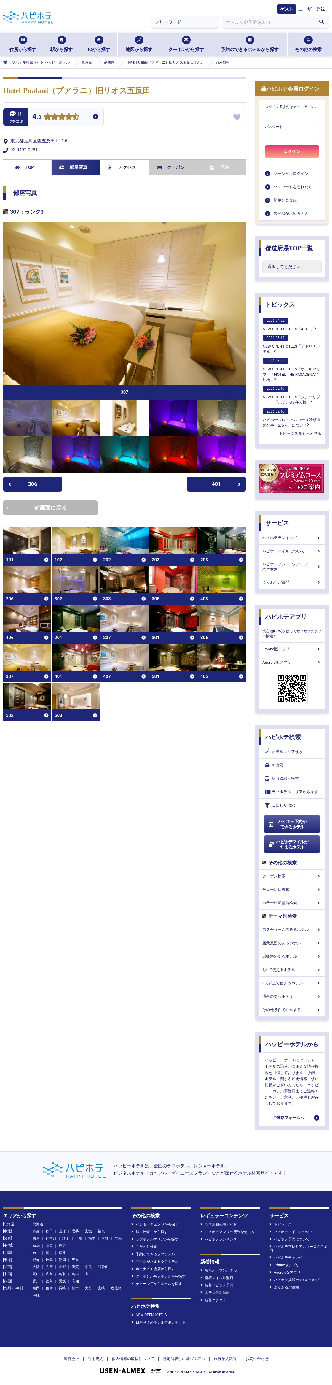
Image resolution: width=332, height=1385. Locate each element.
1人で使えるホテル (292, 969)
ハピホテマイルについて (292, 551)
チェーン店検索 (292, 889)
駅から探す (61, 44)
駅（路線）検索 (282, 778)
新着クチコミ (213, 1300)
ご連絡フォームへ (288, 1117)
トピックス (280, 304)
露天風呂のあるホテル (292, 943)
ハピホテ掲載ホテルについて (294, 1280)
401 (226, 484)
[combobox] (268, 22)
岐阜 (49, 1260)
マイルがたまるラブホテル (154, 1261)
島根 (75, 1274)
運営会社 (71, 1359)
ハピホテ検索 (283, 737)
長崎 (62, 1288)
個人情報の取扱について (133, 1359)
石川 (36, 1253)
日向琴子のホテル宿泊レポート (158, 1322)
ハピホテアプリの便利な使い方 (227, 1232)
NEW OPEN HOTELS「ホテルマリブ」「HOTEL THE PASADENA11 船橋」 (291, 370)
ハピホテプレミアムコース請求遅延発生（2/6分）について (291, 417)
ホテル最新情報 (215, 1293)
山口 (88, 1274)
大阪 (36, 1267)
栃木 (91, 1238)
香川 (36, 1281)
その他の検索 (308, 44)
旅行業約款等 (225, 1359)
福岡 (36, 1288)
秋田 (49, 1231)
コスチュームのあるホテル (292, 929)
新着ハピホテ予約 (216, 1285)
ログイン (292, 151)
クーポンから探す (186, 44)
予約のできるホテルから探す (250, 44)
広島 (49, 1274)
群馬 (118, 1238)
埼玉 (65, 1238)
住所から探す (22, 44)
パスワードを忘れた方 (293, 187)
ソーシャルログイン (291, 173)
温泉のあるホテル (292, 996)
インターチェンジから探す (154, 1224)
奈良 (88, 1267)
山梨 (49, 1245)
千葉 (78, 1238)
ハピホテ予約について (289, 1239)
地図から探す (139, 44)
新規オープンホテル (218, 1270)
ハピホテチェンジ (285, 1258)
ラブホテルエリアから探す (291, 792)
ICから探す (99, 44)
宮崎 (101, 1288)
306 (22, 484)
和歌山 (103, 1267)
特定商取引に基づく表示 (184, 1359)
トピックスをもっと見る (300, 433)
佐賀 (49, 1288)
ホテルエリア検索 (284, 751)
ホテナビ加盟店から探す (153, 1269)
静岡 (62, 1260)
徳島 (49, 1281)
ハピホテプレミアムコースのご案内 (292, 567)
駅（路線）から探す (149, 1232)
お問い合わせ (257, 1359)
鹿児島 (116, 1288)
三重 (75, 1260)
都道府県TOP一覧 (289, 248)
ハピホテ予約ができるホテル (287, 824)
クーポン (171, 167)
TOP (24, 167)
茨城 (104, 1238)
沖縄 (36, 1295)
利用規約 (95, 1359)
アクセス (122, 167)
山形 (62, 1231)
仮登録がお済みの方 (291, 213)
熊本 (75, 1288)
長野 (62, 1245)
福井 (62, 1253)
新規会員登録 (285, 200)
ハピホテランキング (292, 537)
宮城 (88, 1231)
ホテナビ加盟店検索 (292, 903)
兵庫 (49, 1267)
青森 (36, 1231)
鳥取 (62, 1274)
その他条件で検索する (292, 1009)
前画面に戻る (36, 508)
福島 (101, 1231)
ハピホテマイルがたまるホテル (288, 844)
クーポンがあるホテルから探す (158, 1276)
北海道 (38, 1224)
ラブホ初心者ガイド (218, 1224)
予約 (219, 167)
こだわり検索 (280, 805)
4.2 (36, 117)
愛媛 (62, 1281)
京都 (62, 1267)
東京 (36, 1238)
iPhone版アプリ (292, 649)
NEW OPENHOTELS (149, 1315)
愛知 (36, 1260)
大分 (88, 1288)
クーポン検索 (292, 876)
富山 (49, 1253)
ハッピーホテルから (292, 1044)
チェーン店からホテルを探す (156, 1284)
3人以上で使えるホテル (292, 983)
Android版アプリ (292, 662)
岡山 (36, 1274)
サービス (277, 523)
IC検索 (274, 765)
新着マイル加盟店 (216, 1278)
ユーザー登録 (311, 9)
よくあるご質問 (292, 582)
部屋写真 (73, 167)
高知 (75, 1281)
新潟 (36, 1245)
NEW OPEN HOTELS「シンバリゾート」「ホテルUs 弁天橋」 (291, 395)
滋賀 (75, 1267)
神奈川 (51, 1238)
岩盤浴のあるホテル (292, 956)
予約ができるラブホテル (153, 1254)
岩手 (75, 1231)
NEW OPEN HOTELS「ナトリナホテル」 (291, 344)
